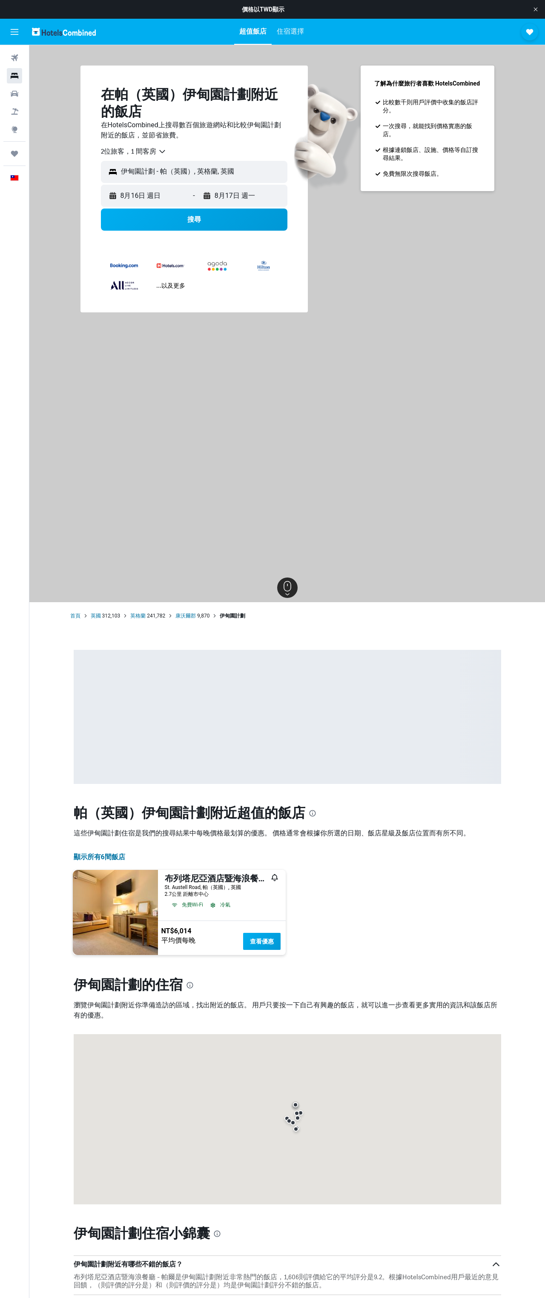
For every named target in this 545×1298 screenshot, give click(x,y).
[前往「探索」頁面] (14, 129)
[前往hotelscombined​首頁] (64, 32)
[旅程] (14, 153)
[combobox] (133, 151)
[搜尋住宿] (14, 75)
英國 (96, 616)
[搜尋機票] (14, 57)
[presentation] (312, 813)
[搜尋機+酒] (14, 111)
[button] (535, 9)
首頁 (75, 616)
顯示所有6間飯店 (99, 857)
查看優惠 (262, 941)
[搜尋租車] (14, 93)
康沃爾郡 (185, 616)
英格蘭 (138, 616)
